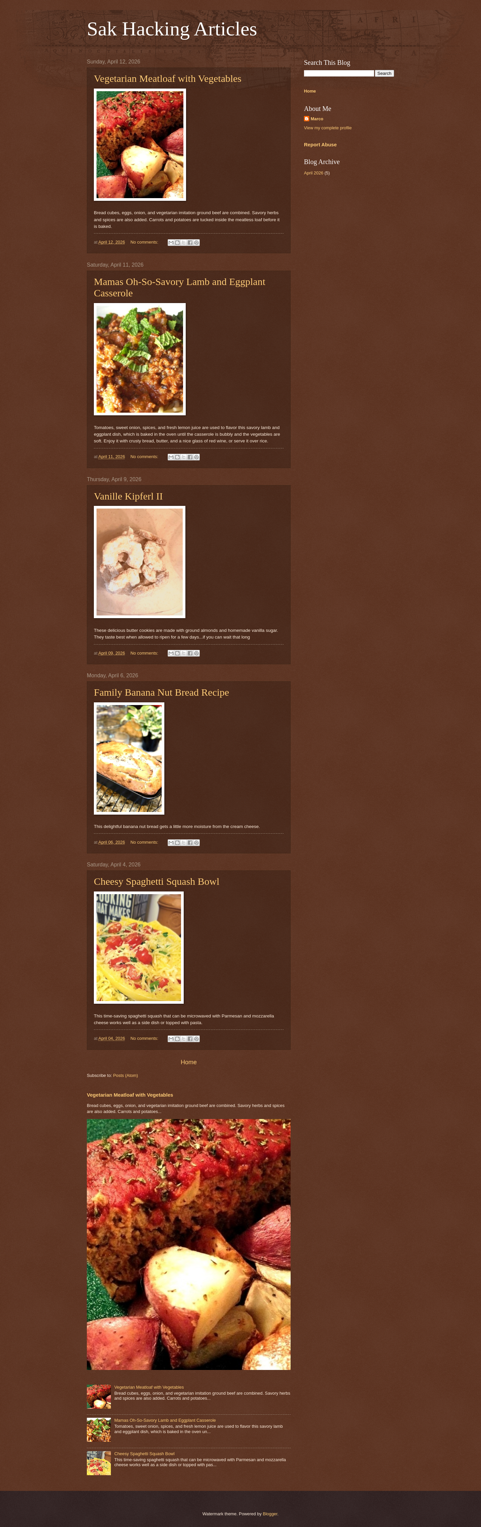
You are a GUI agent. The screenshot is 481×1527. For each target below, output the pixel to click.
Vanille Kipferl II (128, 496)
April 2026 (313, 172)
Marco (317, 118)
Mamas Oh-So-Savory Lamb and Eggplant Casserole (165, 1420)
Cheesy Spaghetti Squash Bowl (156, 881)
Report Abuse (320, 144)
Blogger (270, 1513)
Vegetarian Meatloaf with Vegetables (168, 78)
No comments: (145, 242)
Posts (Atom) (125, 1075)
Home (189, 1062)
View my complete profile (328, 127)
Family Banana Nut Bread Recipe (161, 692)
